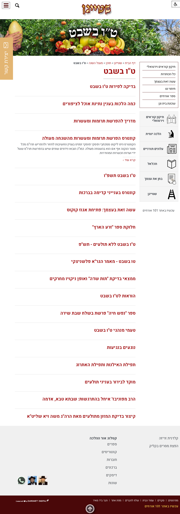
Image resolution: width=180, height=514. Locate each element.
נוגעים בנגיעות (121, 347)
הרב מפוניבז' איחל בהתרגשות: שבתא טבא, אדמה (89, 399)
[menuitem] (158, 66)
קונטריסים (109, 452)
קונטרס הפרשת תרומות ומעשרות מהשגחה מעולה (89, 138)
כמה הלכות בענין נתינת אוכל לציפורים (99, 104)
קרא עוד (130, 160)
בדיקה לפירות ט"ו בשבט (113, 86)
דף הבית (130, 63)
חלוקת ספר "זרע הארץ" (114, 227)
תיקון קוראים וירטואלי (161, 66)
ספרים (112, 444)
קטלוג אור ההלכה (103, 438)
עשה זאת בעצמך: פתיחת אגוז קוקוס (101, 210)
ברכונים (111, 467)
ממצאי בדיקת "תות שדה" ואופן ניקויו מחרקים (93, 279)
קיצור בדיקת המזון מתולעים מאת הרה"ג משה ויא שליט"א (81, 416)
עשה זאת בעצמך (164, 81)
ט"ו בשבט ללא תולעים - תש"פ (107, 244)
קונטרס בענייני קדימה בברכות (107, 193)
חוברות (112, 459)
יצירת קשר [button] (6, 58)
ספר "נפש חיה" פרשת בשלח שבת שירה (98, 313)
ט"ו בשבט (119, 71)
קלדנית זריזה (168, 438)
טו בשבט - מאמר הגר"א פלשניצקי (103, 261)
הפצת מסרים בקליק (163, 446)
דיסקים (111, 475)
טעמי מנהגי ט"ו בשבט (115, 330)
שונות (112, 482)
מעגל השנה (96, 63)
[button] (17, 5)
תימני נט (170, 88)
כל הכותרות (168, 74)
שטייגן (118, 63)
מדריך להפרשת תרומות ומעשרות (105, 121)
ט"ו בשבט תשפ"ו (120, 175)
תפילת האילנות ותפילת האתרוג (106, 365)
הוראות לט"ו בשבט (118, 296)
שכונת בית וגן (167, 103)
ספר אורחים (167, 96)
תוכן (108, 63)
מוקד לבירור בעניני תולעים (110, 382)
